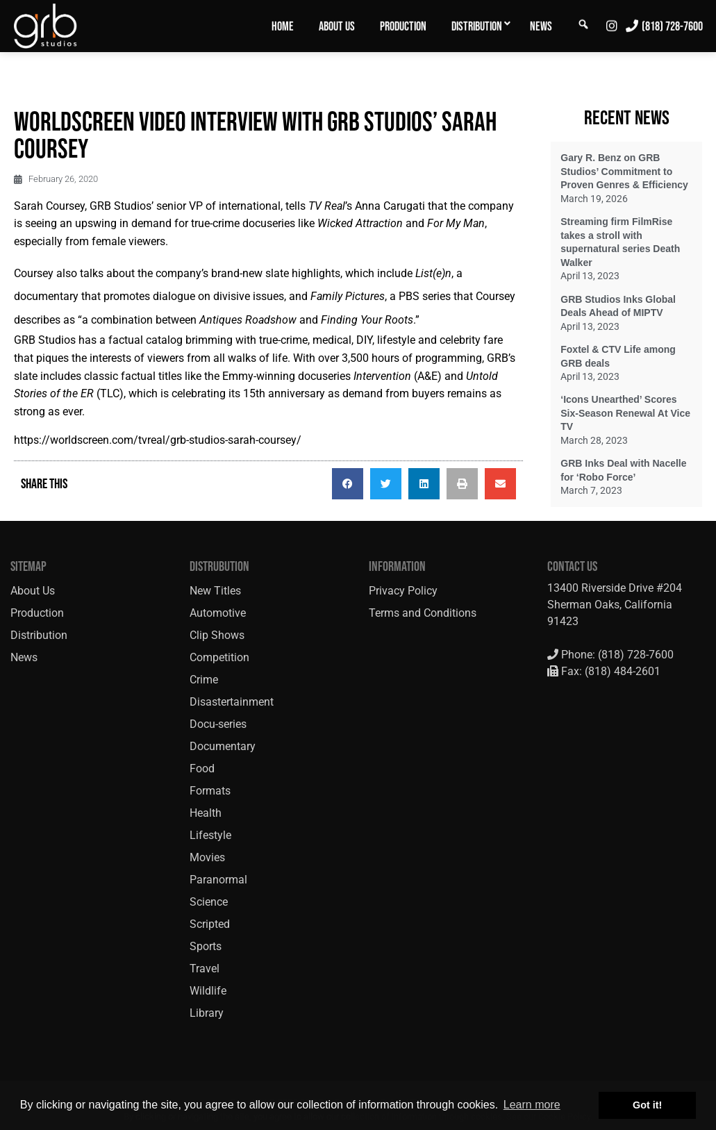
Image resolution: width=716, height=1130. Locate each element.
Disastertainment (232, 701)
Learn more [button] (531, 1105)
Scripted (210, 924)
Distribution (476, 26)
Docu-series (218, 724)
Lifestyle (210, 835)
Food (202, 768)
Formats (210, 790)
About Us (337, 26)
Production (403, 26)
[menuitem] (282, 26)
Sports (206, 946)
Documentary (223, 746)
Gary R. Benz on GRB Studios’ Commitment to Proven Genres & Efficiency (624, 171)
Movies (207, 857)
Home (283, 26)
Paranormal (218, 879)
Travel (204, 968)
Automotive (218, 613)
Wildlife (208, 990)
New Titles (215, 590)
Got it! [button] (647, 1105)
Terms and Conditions (422, 613)
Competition (219, 657)
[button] (347, 483)
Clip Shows (217, 635)
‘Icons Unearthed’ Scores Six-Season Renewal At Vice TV (625, 413)
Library (207, 1013)
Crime (204, 679)
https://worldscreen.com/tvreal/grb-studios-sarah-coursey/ (157, 440)
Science (209, 901)
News (541, 26)
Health (206, 813)
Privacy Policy (403, 590)
